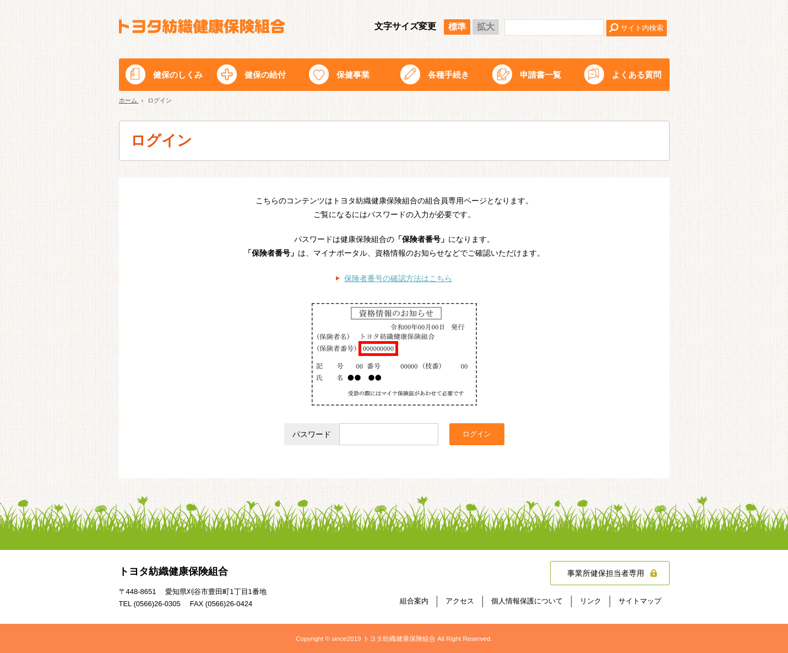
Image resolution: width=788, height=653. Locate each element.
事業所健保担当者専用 (605, 573)
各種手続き (448, 74)
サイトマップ (639, 601)
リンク (590, 601)
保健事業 (352, 74)
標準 (457, 26)
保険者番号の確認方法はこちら (398, 278)
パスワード (311, 434)
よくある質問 (636, 74)
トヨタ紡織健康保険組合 (202, 26)
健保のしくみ (178, 74)
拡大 (485, 26)
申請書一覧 (540, 74)
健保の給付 (265, 74)
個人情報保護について (527, 601)
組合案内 (414, 601)
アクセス (459, 601)
